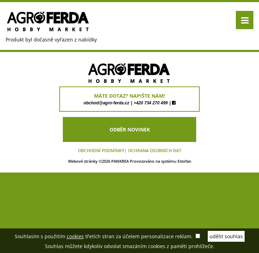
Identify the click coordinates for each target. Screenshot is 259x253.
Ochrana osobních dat (154, 151)
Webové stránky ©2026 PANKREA (98, 161)
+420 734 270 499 (151, 102)
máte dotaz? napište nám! (129, 95)
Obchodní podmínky (101, 151)
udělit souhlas (226, 236)
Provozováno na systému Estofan (160, 161)
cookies (75, 236)
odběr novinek (129, 129)
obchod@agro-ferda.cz (106, 102)
